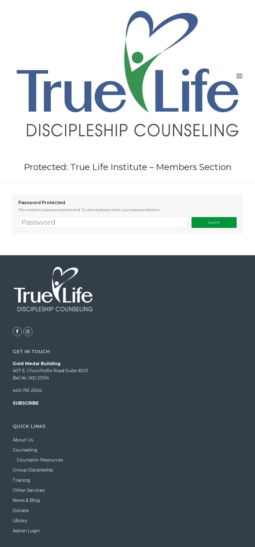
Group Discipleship (33, 470)
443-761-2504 (27, 390)
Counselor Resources (40, 460)
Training (21, 480)
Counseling (25, 450)
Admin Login (26, 530)
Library (20, 520)
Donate (21, 510)
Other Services (29, 490)
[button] (239, 76)
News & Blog (26, 500)
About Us (23, 440)
